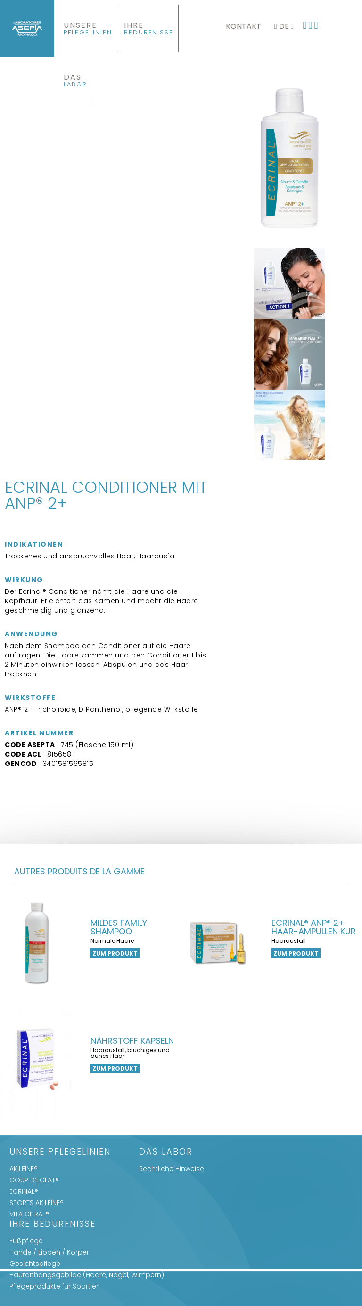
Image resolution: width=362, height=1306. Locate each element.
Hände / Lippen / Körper (49, 1252)
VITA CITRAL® (29, 1214)
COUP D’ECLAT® (34, 1180)
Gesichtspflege (34, 1263)
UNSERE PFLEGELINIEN (60, 1152)
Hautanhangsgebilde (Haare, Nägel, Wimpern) (86, 1275)
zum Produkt (115, 953)
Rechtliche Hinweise (171, 1168)
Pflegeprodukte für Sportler (54, 1286)
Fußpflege (26, 1241)
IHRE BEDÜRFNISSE (52, 1225)
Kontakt (243, 26)
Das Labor (166, 1152)
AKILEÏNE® (23, 1168)
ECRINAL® (23, 1191)
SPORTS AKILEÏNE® (36, 1202)
